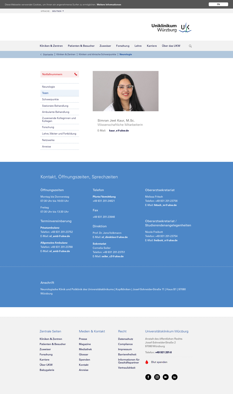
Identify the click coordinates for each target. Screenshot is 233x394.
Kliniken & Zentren (65, 54)
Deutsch (51, 11)
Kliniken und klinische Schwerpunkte (97, 54)
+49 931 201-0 (163, 352)
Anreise (46, 146)
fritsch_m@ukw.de (165, 205)
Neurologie (126, 54)
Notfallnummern (59, 74)
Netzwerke (48, 140)
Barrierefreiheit (127, 354)
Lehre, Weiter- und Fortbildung (59, 133)
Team (45, 93)
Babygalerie (47, 370)
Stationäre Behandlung (55, 105)
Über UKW (46, 364)
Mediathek (85, 349)
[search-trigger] (190, 46)
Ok (218, 4)
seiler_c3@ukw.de (113, 256)
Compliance (125, 344)
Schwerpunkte (50, 99)
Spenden (84, 359)
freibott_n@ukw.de (166, 240)
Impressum (125, 349)
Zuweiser (45, 349)
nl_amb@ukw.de (59, 236)
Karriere (44, 359)
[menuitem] (52, 11)
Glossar (83, 354)
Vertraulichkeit (126, 367)
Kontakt (83, 364)
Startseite (46, 54)
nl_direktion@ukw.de (115, 237)
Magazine (85, 344)
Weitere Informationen (112, 4)
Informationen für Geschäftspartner (128, 361)
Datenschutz (125, 338)
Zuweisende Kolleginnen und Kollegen (59, 119)
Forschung (48, 127)
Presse (83, 338)
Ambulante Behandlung (55, 111)
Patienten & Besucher (53, 344)
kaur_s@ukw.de (119, 130)
